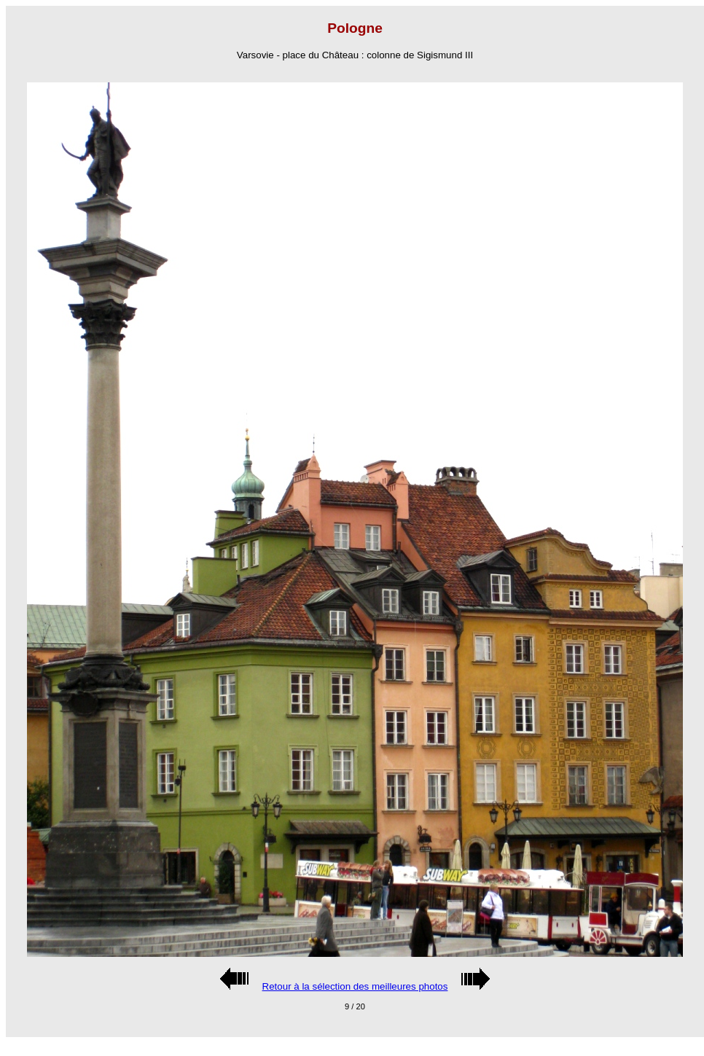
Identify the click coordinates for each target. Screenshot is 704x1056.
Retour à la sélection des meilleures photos (355, 986)
